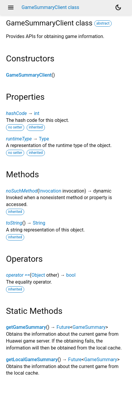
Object (38, 275)
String (39, 223)
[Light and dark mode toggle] (118, 7)
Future (63, 327)
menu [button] (10, 7)
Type (44, 139)
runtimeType (19, 139)
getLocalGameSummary (32, 359)
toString (14, 223)
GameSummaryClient (28, 75)
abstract (103, 23)
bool (70, 275)
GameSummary (88, 327)
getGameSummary (26, 327)
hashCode (16, 113)
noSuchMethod (21, 191)
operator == (18, 275)
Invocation (50, 191)
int (36, 113)
